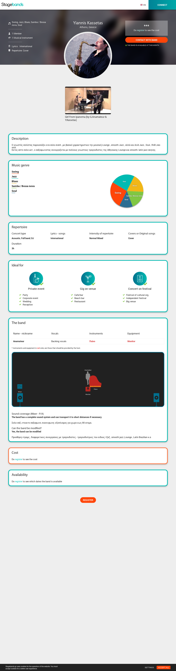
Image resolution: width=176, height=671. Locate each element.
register (140, 30)
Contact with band (146, 39)
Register (88, 500)
